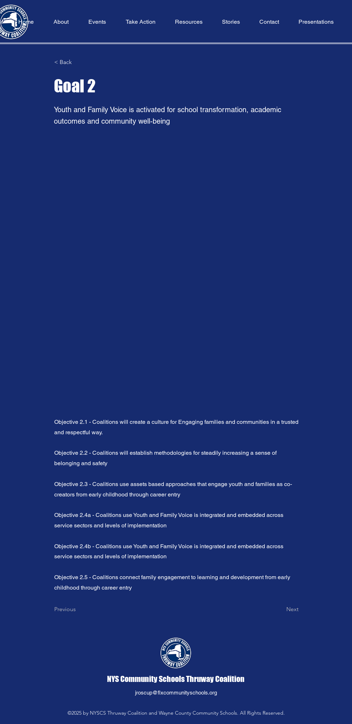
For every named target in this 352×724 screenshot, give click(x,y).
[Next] (280, 609)
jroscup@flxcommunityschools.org (176, 692)
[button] (60, 22)
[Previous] (78, 609)
